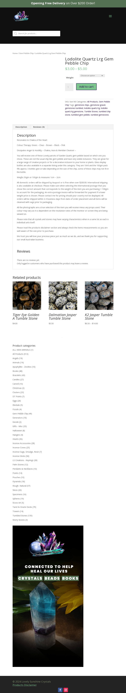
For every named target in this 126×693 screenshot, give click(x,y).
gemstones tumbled (74, 108)
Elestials (16, 405)
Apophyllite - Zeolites (22, 366)
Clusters (16, 392)
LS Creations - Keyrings (23, 460)
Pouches (16, 477)
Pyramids (17, 481)
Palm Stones (18, 464)
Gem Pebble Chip (26, 53)
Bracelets (17, 375)
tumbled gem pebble (80, 114)
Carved (16, 383)
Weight (70, 77)
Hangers (16, 435)
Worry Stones (19, 520)
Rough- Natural (19, 485)
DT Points (17, 396)
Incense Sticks (19, 456)
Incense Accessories (22, 443)
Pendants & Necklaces (23, 468)
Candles (16, 379)
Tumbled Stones (20, 515)
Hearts (16, 439)
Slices (15, 490)
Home (15, 53)
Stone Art (17, 502)
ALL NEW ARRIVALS (21, 350)
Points (15, 473)
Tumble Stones (91, 111)
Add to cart (86, 86)
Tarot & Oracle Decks (22, 507)
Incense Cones (19, 447)
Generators (18, 417)
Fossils (16, 409)
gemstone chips (82, 105)
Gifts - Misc (18, 426)
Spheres (16, 498)
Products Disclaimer (25, 685)
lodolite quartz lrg (92, 108)
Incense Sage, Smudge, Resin (26, 451)
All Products (92, 101)
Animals (16, 362)
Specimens (17, 494)
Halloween (17, 430)
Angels (16, 358)
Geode (16, 422)
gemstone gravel (97, 105)
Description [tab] (21, 127)
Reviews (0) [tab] (39, 127)
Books (15, 371)
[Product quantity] (69, 87)
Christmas (17, 388)
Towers (16, 511)
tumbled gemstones (100, 114)
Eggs (15, 400)
